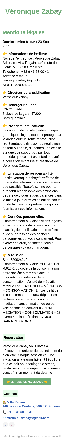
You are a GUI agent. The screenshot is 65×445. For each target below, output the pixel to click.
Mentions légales (14, 436)
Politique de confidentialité (45, 436)
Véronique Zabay (33, 11)
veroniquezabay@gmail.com (28, 418)
